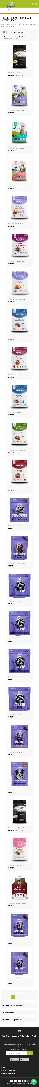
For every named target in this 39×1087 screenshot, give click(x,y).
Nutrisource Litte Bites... (15, 639)
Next (26, 997)
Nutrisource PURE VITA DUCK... (17, 450)
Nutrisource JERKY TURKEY (16, 981)
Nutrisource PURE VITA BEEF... (17, 488)
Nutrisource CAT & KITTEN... (16, 110)
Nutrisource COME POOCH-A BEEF (18, 903)
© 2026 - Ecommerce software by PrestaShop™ (19, 1083)
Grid (4, 32)
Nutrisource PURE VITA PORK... (17, 261)
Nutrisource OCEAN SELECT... (16, 186)
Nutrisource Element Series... (16, 72)
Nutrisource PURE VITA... (15, 337)
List (7, 32)
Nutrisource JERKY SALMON (16, 941)
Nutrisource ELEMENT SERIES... (17, 827)
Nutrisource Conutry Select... (16, 148)
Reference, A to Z (25, 36)
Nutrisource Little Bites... (15, 601)
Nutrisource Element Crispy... (16, 525)
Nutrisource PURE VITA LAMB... (17, 299)
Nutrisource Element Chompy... (17, 563)
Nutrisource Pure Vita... (15, 865)
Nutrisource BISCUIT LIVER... (16, 790)
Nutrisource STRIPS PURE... (16, 752)
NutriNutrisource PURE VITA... (16, 223)
